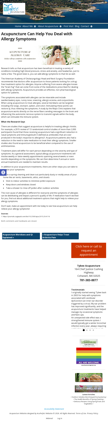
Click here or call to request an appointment (89, 250)
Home (18, 26)
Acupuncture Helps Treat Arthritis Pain (55, 236)
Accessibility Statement (54, 409)
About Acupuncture (48, 26)
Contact (85, 26)
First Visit (68, 26)
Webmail (49, 418)
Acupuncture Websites (18, 413)
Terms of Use (81, 413)
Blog (77, 26)
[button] (3, 172)
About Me (28, 26)
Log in (59, 418)
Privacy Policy (92, 413)
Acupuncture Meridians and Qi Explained (18, 236)
